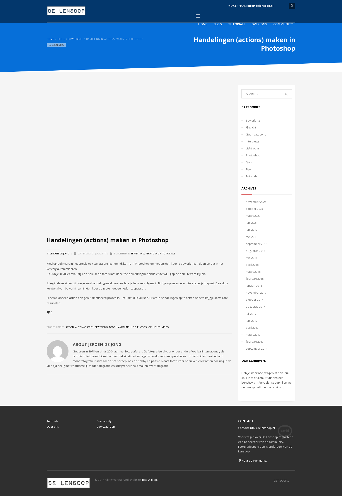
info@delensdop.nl (260, 6)
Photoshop (153, 253)
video (165, 327)
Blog (61, 39)
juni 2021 (251, 223)
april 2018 (252, 265)
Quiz (249, 162)
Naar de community (252, 460)
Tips (248, 169)
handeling (123, 327)
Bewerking (75, 39)
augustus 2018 (255, 251)
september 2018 (256, 244)
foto (112, 327)
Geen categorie (256, 134)
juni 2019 (251, 230)
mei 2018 (251, 258)
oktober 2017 (254, 299)
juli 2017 (251, 314)
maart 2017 (253, 335)
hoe (133, 327)
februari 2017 (254, 342)
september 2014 (256, 348)
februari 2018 (254, 279)
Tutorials (168, 253)
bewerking (101, 327)
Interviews (253, 141)
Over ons (53, 426)
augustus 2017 (255, 306)
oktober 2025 (254, 209)
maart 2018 (253, 272)
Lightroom (252, 148)
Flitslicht (251, 127)
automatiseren (84, 327)
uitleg (157, 327)
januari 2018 (254, 286)
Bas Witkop (149, 480)
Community (104, 421)
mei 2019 (251, 237)
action (70, 327)
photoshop (144, 327)
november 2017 (256, 293)
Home (50, 39)
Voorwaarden (106, 426)
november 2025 (256, 202)
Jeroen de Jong (60, 253)
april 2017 (252, 328)
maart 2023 (253, 216)
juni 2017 (251, 321)
